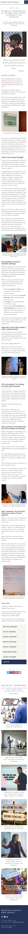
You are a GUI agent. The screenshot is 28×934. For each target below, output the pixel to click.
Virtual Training (9, 647)
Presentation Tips (20, 23)
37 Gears (9, 927)
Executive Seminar (10, 627)
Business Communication (9, 23)
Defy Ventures (5, 101)
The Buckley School (9, 2)
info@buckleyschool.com (18, 922)
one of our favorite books (17, 621)
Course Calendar (9, 657)
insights (3, 271)
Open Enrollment (10, 652)
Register (6, 662)
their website (15, 616)
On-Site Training (9, 632)
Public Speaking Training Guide (16, 22)
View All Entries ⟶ (14, 693)
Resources (5, 22)
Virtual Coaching (10, 637)
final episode (12, 83)
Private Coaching (10, 642)
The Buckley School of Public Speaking (11, 911)
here (13, 608)
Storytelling (14, 25)
